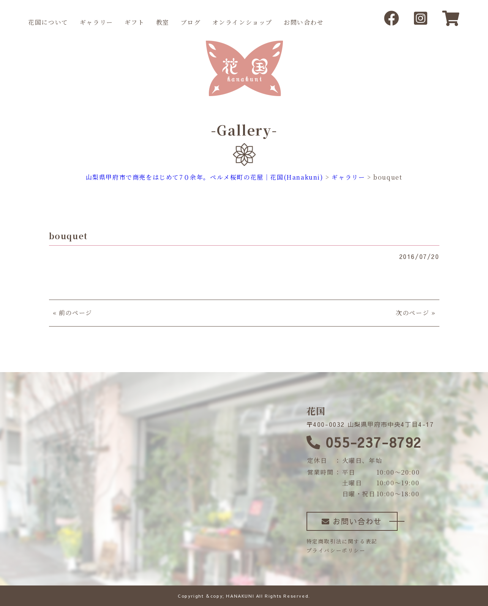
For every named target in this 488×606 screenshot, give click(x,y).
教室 (162, 22)
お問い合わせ (304, 22)
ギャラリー (96, 22)
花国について (48, 22)
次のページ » (415, 312)
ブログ (191, 22)
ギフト (135, 22)
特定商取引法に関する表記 (341, 541)
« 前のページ (72, 312)
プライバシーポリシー (336, 550)
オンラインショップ (242, 22)
